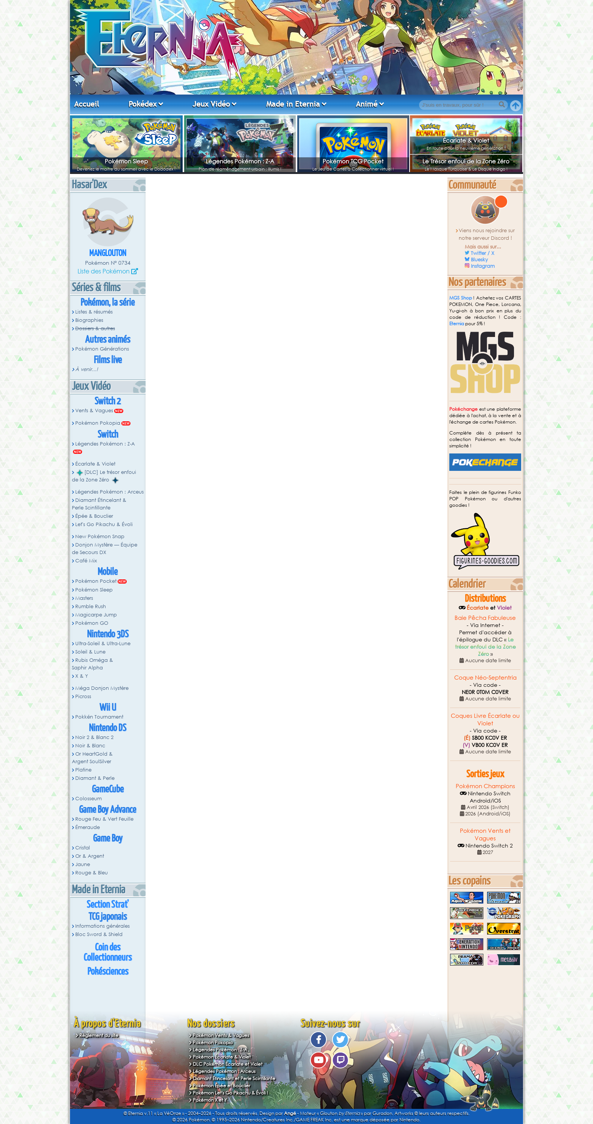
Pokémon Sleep (126, 161)
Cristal (82, 848)
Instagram (483, 266)
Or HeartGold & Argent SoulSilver (92, 758)
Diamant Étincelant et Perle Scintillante (234, 1078)
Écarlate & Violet (466, 140)
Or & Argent (89, 856)
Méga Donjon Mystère (102, 688)
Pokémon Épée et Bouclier (221, 1085)
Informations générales (102, 926)
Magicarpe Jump (96, 615)
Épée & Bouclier (94, 516)
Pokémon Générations (102, 349)
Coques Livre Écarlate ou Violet (485, 719)
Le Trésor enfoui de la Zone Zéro (465, 161)
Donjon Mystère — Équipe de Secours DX (104, 549)
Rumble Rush (90, 606)
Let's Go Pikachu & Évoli (104, 524)
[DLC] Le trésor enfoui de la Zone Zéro (104, 476)
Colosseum (88, 798)
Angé (290, 1113)
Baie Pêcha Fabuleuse (485, 617)
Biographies (89, 320)
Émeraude (87, 827)
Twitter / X (482, 253)
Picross (83, 696)
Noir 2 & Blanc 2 (94, 737)
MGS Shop (460, 298)
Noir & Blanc (90, 745)
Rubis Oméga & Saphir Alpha (92, 664)
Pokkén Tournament (99, 717)
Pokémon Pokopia (97, 423)
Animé (366, 104)
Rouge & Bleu (91, 872)
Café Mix (86, 560)
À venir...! (86, 369)
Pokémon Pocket (95, 581)
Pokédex (143, 104)
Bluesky (479, 259)
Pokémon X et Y (210, 1100)
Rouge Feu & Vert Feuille (104, 819)
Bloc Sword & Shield (99, 934)
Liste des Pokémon (104, 271)
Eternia (456, 323)
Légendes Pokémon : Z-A (240, 161)
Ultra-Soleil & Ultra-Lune (102, 643)
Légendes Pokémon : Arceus (109, 492)
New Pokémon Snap (99, 536)
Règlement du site (98, 1035)
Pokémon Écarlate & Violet (222, 1057)
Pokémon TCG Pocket (353, 161)
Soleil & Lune (90, 652)
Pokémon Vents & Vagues (221, 1035)
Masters (84, 598)
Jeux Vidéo (211, 104)
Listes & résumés (94, 312)
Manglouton (107, 253)
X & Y (81, 676)
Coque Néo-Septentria (485, 677)
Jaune (82, 864)
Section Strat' (108, 905)
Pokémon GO (91, 623)
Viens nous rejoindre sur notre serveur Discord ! (487, 234)
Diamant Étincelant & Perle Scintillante (99, 504)
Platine (83, 770)
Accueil (86, 104)
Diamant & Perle (95, 778)
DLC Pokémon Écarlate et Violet (227, 1064)
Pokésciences (107, 972)
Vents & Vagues (94, 410)
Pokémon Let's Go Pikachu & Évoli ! (230, 1093)
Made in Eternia (293, 104)
